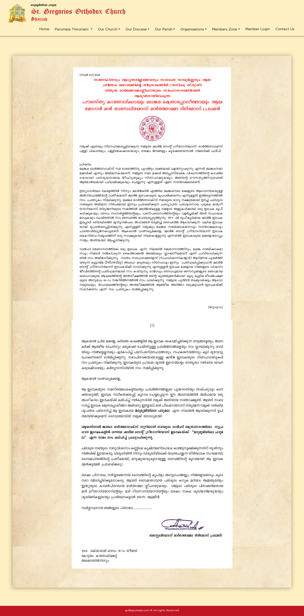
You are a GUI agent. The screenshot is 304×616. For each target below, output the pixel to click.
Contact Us (284, 29)
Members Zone (224, 29)
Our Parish (164, 29)
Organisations (192, 29)
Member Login (257, 29)
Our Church (107, 29)
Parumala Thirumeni (72, 29)
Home (44, 29)
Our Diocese (136, 29)
